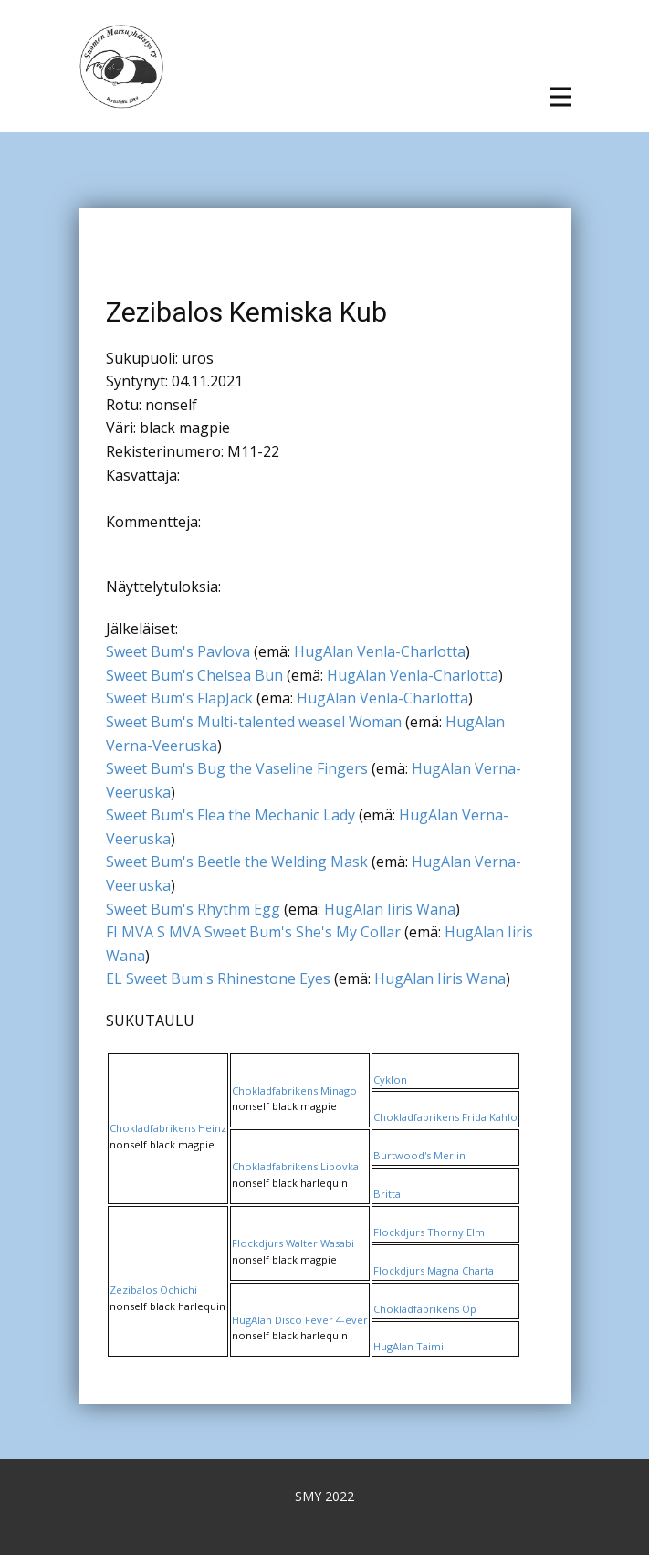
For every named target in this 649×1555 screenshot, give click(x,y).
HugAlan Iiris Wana (389, 909)
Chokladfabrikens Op (424, 1309)
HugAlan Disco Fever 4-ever (300, 1320)
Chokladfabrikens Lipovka (295, 1166)
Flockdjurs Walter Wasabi (293, 1243)
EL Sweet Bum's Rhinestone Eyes (218, 978)
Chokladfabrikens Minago (294, 1090)
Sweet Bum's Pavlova (178, 651)
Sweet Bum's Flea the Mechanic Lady (230, 815)
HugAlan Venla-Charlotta (380, 651)
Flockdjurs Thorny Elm (429, 1232)
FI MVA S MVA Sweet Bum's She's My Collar (253, 932)
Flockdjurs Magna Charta (433, 1270)
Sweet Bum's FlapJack (179, 698)
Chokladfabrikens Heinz (168, 1128)
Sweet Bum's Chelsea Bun (194, 675)
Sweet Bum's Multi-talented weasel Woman (254, 722)
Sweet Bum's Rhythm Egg (193, 909)
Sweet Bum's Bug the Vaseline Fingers (237, 768)
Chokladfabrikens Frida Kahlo (445, 1117)
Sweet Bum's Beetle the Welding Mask (237, 862)
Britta (387, 1194)
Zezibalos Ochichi (153, 1289)
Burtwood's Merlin (419, 1155)
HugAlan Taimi (408, 1346)
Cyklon (390, 1079)
